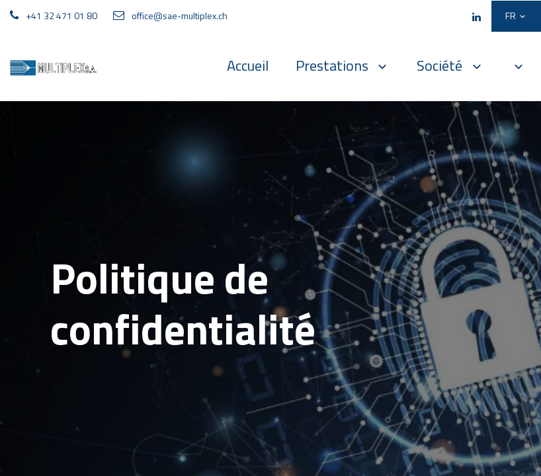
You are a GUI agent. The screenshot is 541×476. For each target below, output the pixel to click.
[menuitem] (248, 66)
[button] (518, 66)
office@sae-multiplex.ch (180, 15)
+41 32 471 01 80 (61, 15)
